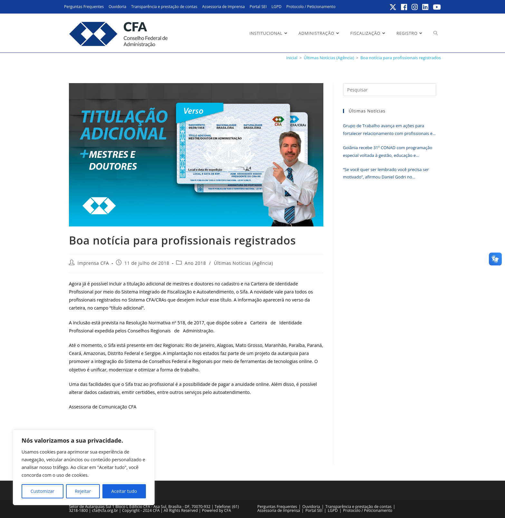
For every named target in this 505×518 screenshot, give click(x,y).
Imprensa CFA (93, 263)
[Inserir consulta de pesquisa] (389, 89)
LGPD (276, 6)
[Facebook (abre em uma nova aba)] (404, 7)
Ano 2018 (195, 263)
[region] (84, 467)
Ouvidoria (117, 6)
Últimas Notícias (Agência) (243, 263)
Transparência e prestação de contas (164, 6)
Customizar (42, 491)
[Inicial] (292, 58)
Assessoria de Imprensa (223, 6)
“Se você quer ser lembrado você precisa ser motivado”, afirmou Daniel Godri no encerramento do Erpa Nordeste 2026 (386, 174)
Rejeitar (83, 491)
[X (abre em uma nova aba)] (393, 7)
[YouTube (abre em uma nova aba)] (436, 7)
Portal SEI (258, 6)
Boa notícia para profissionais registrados (400, 58)
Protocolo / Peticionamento (311, 6)
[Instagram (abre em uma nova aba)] (415, 7)
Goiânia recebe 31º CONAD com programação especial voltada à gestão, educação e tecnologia (387, 152)
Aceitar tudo (124, 491)
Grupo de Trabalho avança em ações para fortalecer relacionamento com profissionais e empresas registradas (388, 130)
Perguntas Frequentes (84, 6)
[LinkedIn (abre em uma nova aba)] (425, 7)
